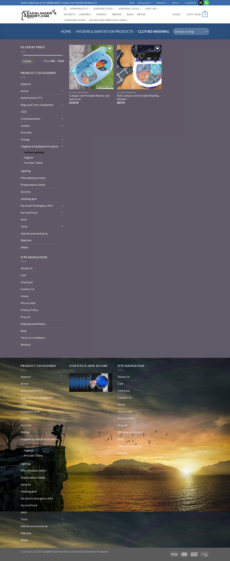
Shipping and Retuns (33, 323)
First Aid (26, 132)
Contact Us (190, 2)
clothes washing (34, 152)
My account (145, 2)
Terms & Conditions (33, 337)
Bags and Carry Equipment (37, 104)
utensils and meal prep (34, 233)
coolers (25, 125)
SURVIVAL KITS (80, 8)
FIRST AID (152, 8)
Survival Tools (130, 8)
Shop (132, 2)
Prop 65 (26, 317)
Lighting (26, 170)
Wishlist (26, 344)
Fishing (102, 14)
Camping (86, 14)
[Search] (65, 8)
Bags (130, 14)
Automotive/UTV (32, 97)
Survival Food (29, 212)
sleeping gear (29, 198)
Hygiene (28, 157)
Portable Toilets (33, 162)
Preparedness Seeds (33, 184)
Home (66, 31)
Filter (27, 61)
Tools (24, 226)
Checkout (27, 282)
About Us (162, 2)
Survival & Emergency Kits (37, 205)
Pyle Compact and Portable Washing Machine (138, 97)
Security (69, 14)
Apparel (26, 83)
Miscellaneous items (33, 177)
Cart (23, 275)
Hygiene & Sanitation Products (104, 31)
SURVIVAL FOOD (104, 8)
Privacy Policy (29, 310)
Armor (118, 14)
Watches (26, 240)
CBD (24, 111)
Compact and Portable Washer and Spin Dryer (89, 97)
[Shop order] (191, 31)
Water (141, 14)
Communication (75, 20)
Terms (176, 2)
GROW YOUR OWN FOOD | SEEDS (108, 20)
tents (24, 219)
